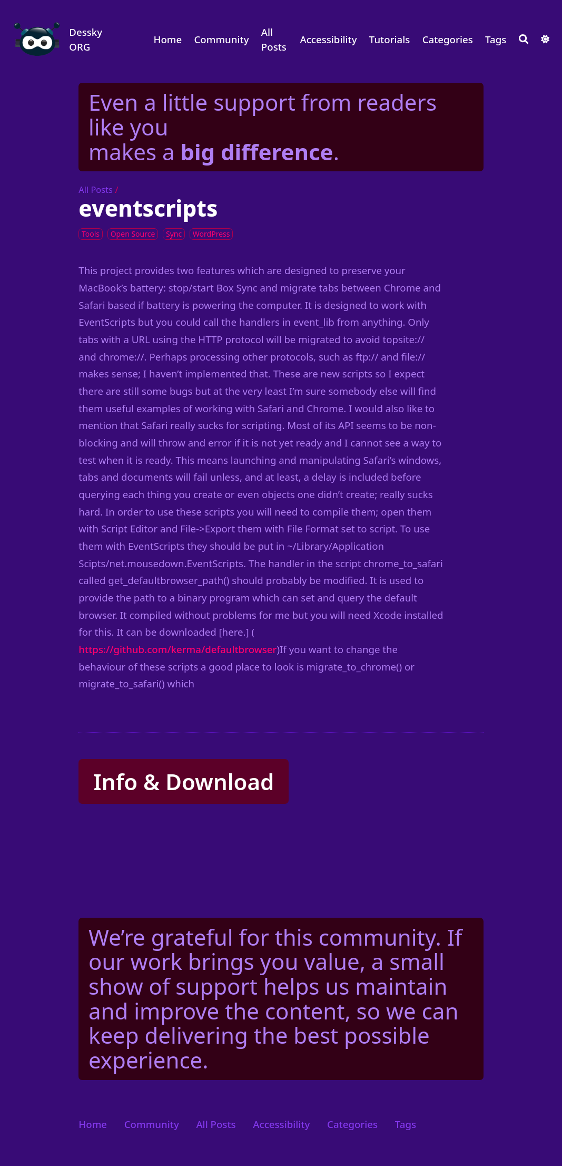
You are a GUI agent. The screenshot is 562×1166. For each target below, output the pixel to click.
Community (221, 39)
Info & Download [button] (183, 781)
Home (167, 39)
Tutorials (389, 39)
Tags (495, 39)
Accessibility (328, 39)
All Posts (274, 39)
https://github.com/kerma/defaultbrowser (177, 649)
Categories (447, 39)
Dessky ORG (85, 39)
